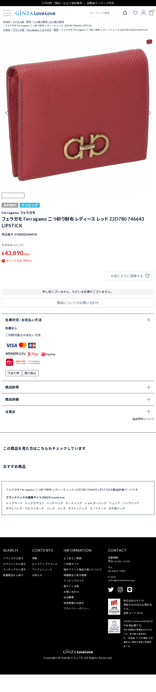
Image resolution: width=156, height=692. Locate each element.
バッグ (51, 525)
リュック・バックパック (124, 520)
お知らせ (37, 592)
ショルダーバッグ (95, 520)
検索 (125, 13)
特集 (34, 576)
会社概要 (69, 614)
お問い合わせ (71, 609)
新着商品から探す (13, 592)
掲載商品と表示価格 (75, 592)
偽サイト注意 (71, 603)
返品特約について (143, 436)
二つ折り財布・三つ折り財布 (49, 21)
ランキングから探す (14, 586)
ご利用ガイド (71, 581)
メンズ (61, 525)
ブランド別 (18, 29)
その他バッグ (117, 525)
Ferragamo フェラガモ (39, 29)
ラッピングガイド (74, 598)
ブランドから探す (13, 576)
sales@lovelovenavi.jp (121, 597)
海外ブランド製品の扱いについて (83, 586)
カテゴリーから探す (14, 581)
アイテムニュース (42, 586)
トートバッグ (74, 520)
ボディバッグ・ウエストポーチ (25, 525)
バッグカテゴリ (34, 520)
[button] (13, 204)
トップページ (14, 520)
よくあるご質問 (72, 576)
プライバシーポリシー (76, 626)
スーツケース (98, 525)
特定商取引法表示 (74, 620)
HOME (6, 21)
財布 (28, 21)
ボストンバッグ (77, 525)
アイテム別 (18, 21)
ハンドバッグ (55, 520)
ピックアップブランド (45, 581)
